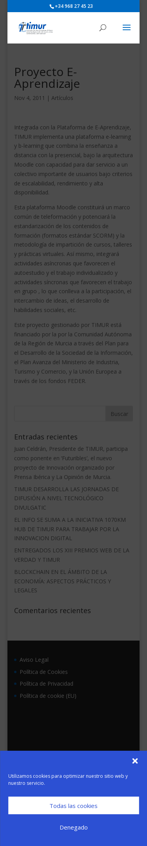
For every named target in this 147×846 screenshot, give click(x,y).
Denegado (74, 827)
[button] (135, 761)
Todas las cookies (73, 806)
